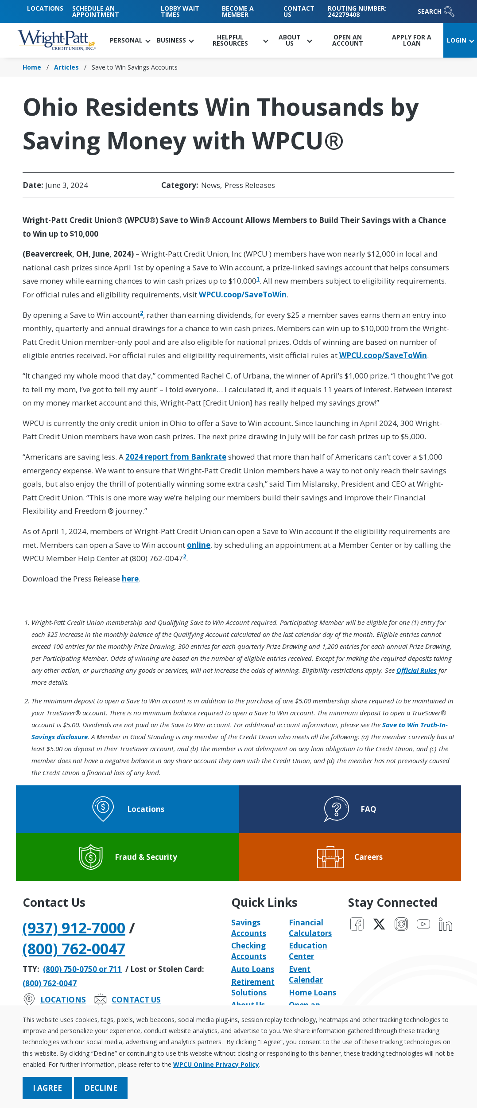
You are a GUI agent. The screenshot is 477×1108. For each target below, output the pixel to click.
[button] (129, 40)
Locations (45, 8)
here (130, 579)
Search (436, 11)
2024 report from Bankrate (175, 457)
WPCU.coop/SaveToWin (243, 294)
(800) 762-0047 (74, 948)
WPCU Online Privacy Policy (216, 1064)
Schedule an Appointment (95, 11)
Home (32, 67)
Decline (100, 1088)
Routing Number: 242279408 (357, 11)
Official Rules (416, 670)
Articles (66, 67)
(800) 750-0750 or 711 (82, 969)
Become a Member (238, 11)
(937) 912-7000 (74, 927)
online (198, 545)
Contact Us (298, 11)
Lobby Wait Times (180, 11)
